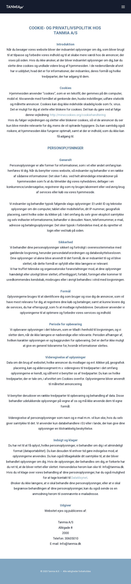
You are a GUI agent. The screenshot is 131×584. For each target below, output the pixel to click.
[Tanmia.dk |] (15, 7)
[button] (123, 6)
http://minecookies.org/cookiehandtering (78, 115)
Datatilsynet (79, 477)
